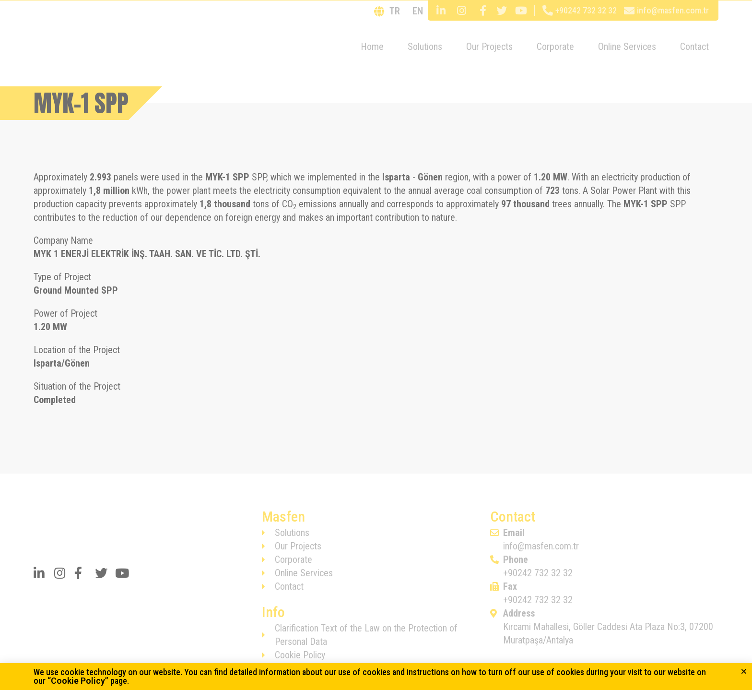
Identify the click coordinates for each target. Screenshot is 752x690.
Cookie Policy (78, 681)
